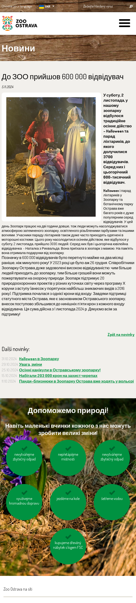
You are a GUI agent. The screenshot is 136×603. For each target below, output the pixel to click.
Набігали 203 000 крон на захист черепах (58, 375)
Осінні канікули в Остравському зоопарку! (60, 369)
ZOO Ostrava (19, 24)
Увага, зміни (30, 364)
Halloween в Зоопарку (39, 358)
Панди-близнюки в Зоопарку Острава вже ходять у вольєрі (76, 381)
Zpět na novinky (121, 334)
